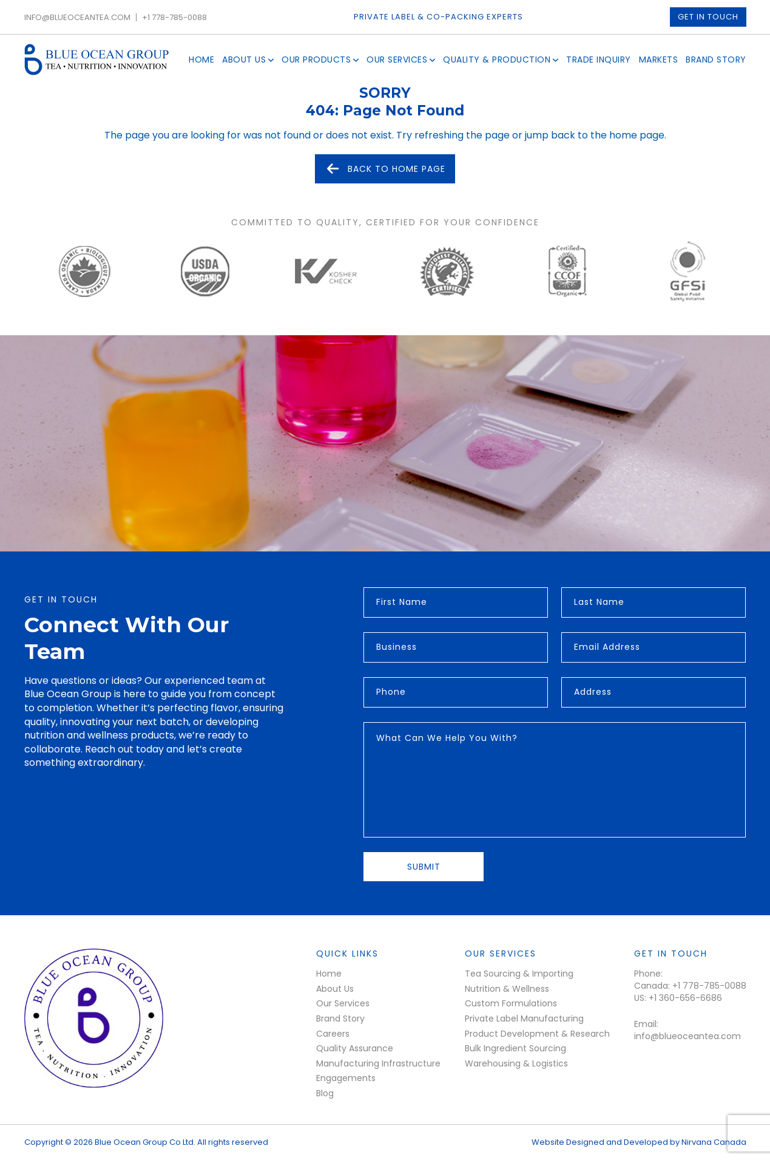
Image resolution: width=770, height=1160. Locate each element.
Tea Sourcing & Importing (519, 973)
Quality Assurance (354, 1048)
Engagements (346, 1078)
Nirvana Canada (713, 1142)
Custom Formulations (511, 1003)
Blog (325, 1093)
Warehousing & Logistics (516, 1063)
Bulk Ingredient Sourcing (515, 1048)
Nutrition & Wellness (507, 989)
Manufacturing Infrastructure (378, 1063)
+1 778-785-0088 (174, 17)
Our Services (396, 59)
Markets (658, 59)
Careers (333, 1034)
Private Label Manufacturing (524, 1018)
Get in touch (708, 16)
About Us (244, 59)
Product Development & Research (537, 1034)
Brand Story (716, 59)
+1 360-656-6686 (685, 998)
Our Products (316, 59)
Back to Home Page (385, 169)
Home (201, 59)
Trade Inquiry (598, 59)
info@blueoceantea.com (77, 17)
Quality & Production (496, 59)
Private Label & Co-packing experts (438, 17)
